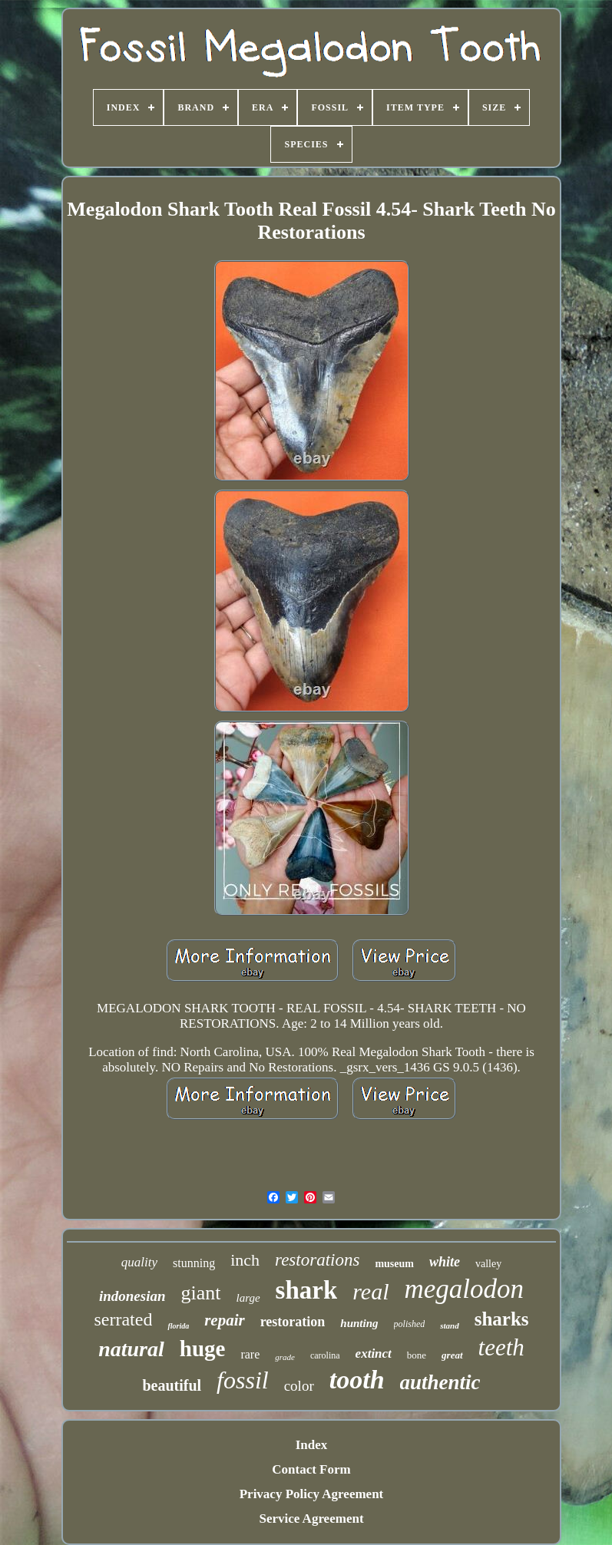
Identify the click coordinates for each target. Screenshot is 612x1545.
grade (285, 1357)
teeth (501, 1347)
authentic (440, 1382)
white (444, 1261)
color (299, 1386)
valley (488, 1263)
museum (394, 1263)
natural (131, 1349)
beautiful (171, 1385)
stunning (194, 1262)
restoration (293, 1321)
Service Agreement (311, 1518)
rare (250, 1354)
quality (139, 1262)
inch (245, 1259)
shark (307, 1290)
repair (224, 1320)
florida (178, 1326)
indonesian (132, 1296)
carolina (325, 1355)
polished (409, 1324)
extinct (374, 1353)
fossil (243, 1380)
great (452, 1355)
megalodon (464, 1289)
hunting (359, 1323)
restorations (317, 1259)
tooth (357, 1379)
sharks (502, 1319)
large (248, 1298)
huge (203, 1348)
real (370, 1291)
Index (312, 1445)
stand (449, 1325)
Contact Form (311, 1469)
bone (416, 1355)
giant (201, 1293)
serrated (123, 1319)
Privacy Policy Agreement (312, 1494)
